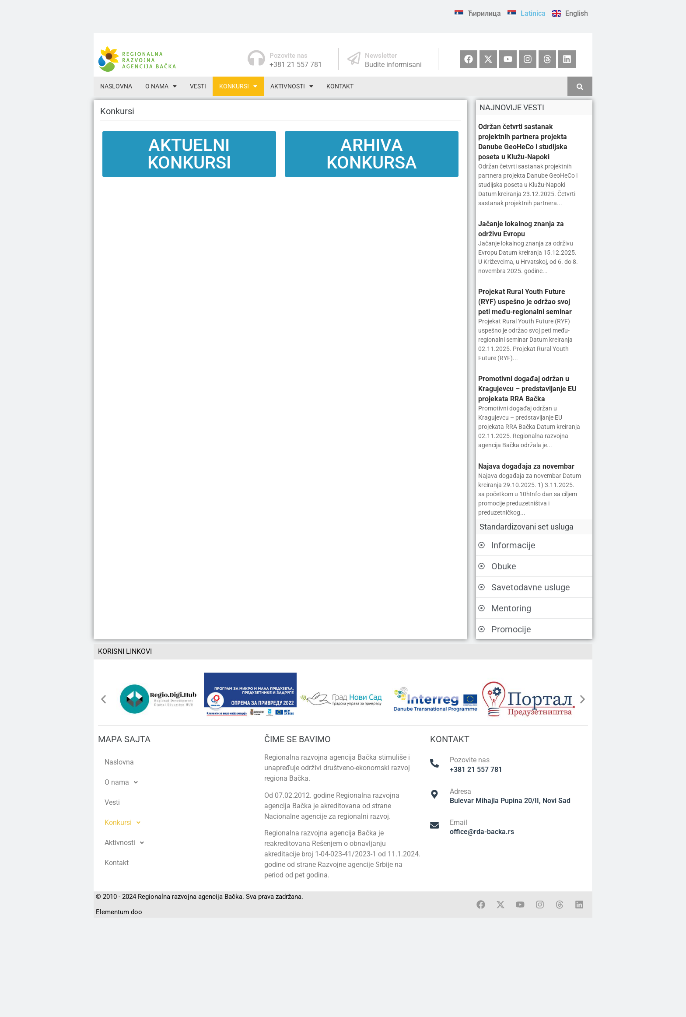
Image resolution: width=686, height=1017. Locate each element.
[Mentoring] (481, 609)
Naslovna (116, 86)
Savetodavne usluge (530, 587)
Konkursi (238, 86)
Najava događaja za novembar (526, 466)
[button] (161, 86)
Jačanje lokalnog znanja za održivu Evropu (521, 229)
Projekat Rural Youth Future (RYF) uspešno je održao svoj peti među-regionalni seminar (525, 302)
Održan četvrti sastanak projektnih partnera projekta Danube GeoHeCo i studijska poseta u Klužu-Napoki (522, 142)
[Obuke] (481, 567)
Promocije (511, 629)
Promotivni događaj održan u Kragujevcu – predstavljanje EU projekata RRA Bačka (527, 389)
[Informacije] (481, 546)
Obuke (503, 566)
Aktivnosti (291, 86)
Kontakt (340, 86)
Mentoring (511, 608)
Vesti (198, 86)
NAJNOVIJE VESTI (512, 107)
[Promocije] (481, 630)
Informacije (513, 545)
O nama (161, 86)
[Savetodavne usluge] (481, 588)
